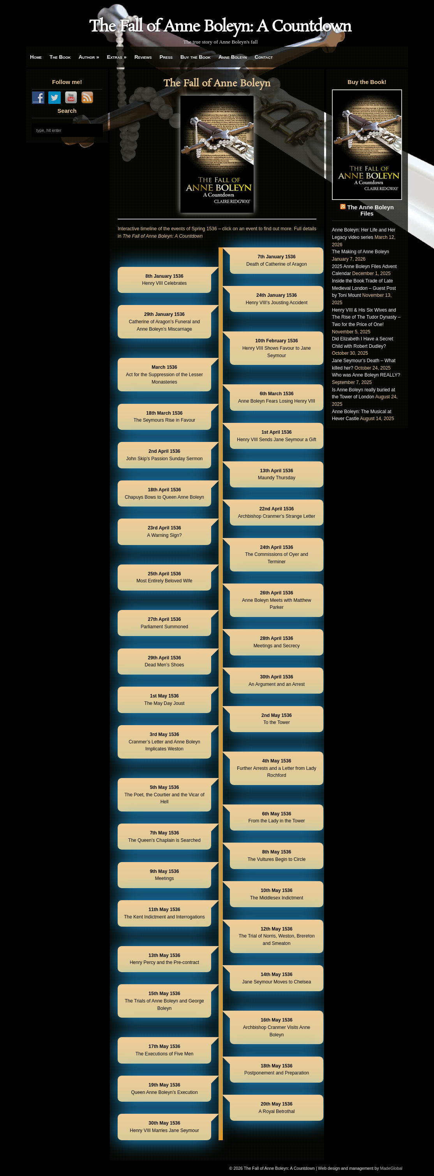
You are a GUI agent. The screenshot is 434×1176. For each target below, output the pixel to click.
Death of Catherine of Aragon (276, 260)
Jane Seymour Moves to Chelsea (276, 978)
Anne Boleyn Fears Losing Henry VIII (276, 397)
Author (89, 57)
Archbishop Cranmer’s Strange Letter (276, 512)
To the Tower (276, 719)
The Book (60, 57)
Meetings (164, 875)
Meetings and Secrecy (277, 642)
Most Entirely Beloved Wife (164, 577)
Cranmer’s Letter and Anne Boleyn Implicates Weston (164, 742)
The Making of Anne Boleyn (360, 251)
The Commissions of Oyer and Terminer (276, 554)
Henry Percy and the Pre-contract (164, 959)
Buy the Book (195, 57)
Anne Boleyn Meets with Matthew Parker (276, 600)
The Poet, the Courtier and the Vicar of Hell (164, 794)
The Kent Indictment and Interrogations (164, 913)
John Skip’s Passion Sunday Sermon (164, 455)
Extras (117, 57)
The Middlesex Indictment (276, 894)
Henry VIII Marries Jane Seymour (164, 1126)
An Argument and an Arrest (277, 680)
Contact (264, 57)
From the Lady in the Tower (276, 817)
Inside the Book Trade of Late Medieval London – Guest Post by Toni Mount (364, 288)
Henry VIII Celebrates (164, 279)
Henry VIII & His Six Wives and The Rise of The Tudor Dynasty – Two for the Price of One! (366, 317)
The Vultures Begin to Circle (277, 855)
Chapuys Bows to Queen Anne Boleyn (164, 493)
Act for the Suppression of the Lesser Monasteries (164, 374)
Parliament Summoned (164, 623)
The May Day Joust (164, 699)
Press (166, 57)
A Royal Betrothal (277, 1107)
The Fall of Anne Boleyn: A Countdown (220, 27)
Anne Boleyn (233, 57)
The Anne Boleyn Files (370, 210)
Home (36, 57)
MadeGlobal (391, 1168)
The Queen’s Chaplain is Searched (164, 836)
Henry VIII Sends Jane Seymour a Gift (276, 435)
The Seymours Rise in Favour (165, 416)
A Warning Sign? (164, 531)
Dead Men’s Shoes (164, 661)
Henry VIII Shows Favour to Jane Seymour (276, 348)
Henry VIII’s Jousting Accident (277, 299)
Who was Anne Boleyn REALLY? (366, 375)
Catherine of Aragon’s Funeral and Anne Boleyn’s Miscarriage (164, 321)
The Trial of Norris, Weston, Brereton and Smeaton (276, 936)
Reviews (143, 57)
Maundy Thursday (276, 474)
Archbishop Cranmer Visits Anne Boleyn (277, 1027)
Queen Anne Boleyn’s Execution (164, 1088)
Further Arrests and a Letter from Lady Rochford (276, 768)
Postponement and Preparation (276, 1069)
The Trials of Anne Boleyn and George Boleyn (164, 1001)
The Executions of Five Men (165, 1050)
